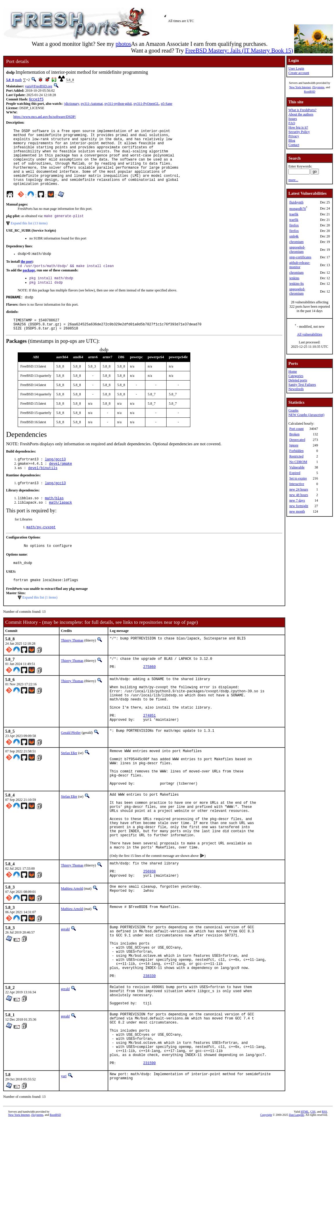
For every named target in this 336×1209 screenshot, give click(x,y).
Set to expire (298, 478)
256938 (149, 931)
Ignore (293, 445)
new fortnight (298, 506)
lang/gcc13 (55, 479)
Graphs (293, 410)
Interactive (296, 484)
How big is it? (298, 127)
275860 (149, 695)
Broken (294, 434)
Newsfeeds (296, 389)
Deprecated (297, 440)
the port (26, 276)
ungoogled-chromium (297, 249)
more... (293, 180)
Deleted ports (297, 380)
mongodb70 (297, 209)
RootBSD (309, 91)
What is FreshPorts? (302, 110)
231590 (149, 1150)
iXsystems (318, 87)
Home (292, 372)
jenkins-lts (296, 284)
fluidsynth (296, 202)
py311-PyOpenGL (146, 104)
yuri (63, 1164)
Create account (298, 73)
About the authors (300, 114)
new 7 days (297, 500)
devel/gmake (60, 484)
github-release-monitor (299, 265)
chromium (296, 242)
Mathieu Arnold (72, 949)
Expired (294, 473)
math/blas (54, 520)
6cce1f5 (36, 99)
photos (123, 44)
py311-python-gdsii (118, 104)
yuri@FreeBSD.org (38, 86)
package (29, 285)
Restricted (296, 456)
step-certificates (300, 257)
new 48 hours (298, 495)
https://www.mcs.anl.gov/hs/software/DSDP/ (44, 117)
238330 (149, 1047)
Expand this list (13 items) (29, 237)
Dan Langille (296, 1202)
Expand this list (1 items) (39, 623)
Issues (292, 119)
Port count (296, 429)
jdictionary (71, 104)
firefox (294, 225)
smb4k (294, 236)
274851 (149, 751)
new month (297, 511)
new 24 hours (298, 489)
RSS (324, 1199)
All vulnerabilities (309, 334)
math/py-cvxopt (41, 550)
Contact (293, 145)
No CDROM (298, 462)
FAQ (291, 123)
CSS (313, 1199)
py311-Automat (92, 104)
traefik (293, 214)
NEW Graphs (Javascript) (306, 415)
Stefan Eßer (69, 790)
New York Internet (300, 87)
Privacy (293, 136)
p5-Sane (166, 104)
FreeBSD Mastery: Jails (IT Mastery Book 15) (239, 50)
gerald (65, 990)
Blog (291, 140)
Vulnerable (297, 467)
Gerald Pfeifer (71, 770)
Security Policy (299, 132)
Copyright (266, 1202)
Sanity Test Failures (302, 385)
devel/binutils (42, 489)
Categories (295, 376)
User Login (296, 68)
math (18, 80)
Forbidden (296, 451)
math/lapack (60, 525)
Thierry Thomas (72, 666)
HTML (305, 1199)
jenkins (294, 278)
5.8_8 (10, 80)
